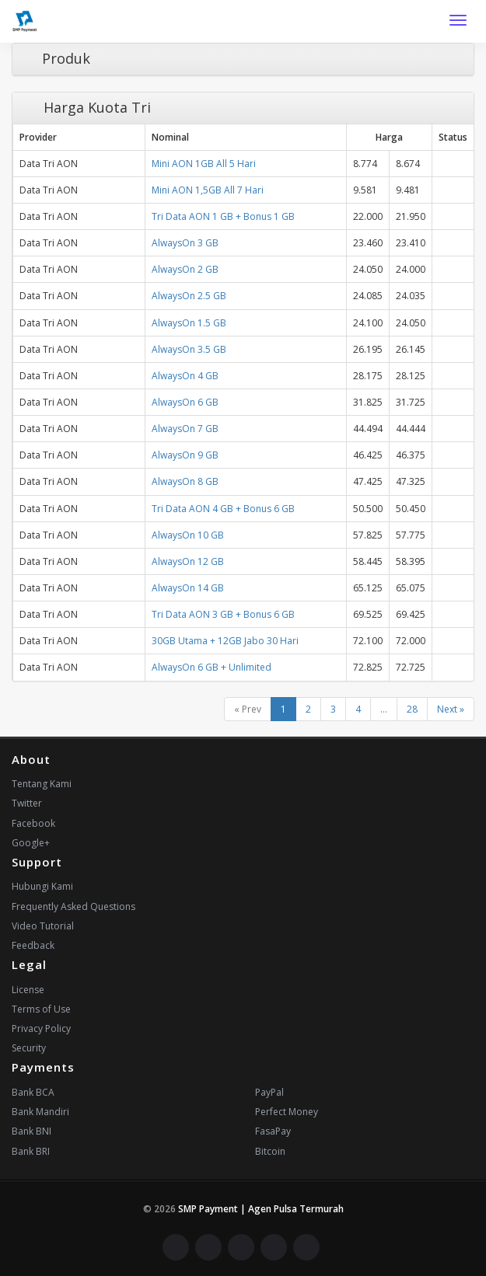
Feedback (33, 945)
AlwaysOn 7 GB (185, 428)
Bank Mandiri (40, 1111)
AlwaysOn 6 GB (185, 402)
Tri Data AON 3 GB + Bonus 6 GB (223, 614)
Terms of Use (41, 1009)
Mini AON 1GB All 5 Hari (204, 163)
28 (412, 709)
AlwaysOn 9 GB (185, 455)
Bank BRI (31, 1151)
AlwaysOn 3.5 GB (189, 349)
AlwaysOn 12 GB (188, 561)
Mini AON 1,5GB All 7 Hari (208, 190)
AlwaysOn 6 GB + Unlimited (211, 667)
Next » (450, 709)
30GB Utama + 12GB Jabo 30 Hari (225, 640)
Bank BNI (31, 1131)
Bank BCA (33, 1092)
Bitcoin (270, 1151)
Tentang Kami (42, 783)
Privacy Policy (41, 1028)
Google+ (31, 842)
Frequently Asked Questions (73, 906)
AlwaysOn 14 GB (188, 587)
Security (29, 1048)
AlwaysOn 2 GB (185, 269)
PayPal (269, 1092)
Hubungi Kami (42, 886)
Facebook (33, 823)
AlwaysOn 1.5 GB (189, 322)
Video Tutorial (43, 926)
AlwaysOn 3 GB (185, 242)
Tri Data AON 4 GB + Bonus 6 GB (223, 508)
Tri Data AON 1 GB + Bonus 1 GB (223, 216)
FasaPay (273, 1131)
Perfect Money (286, 1111)
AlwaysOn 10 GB (188, 535)
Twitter (27, 803)
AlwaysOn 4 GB (185, 375)
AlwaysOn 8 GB (185, 481)
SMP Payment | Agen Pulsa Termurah (261, 1208)
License (28, 989)
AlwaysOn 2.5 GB (189, 295)
